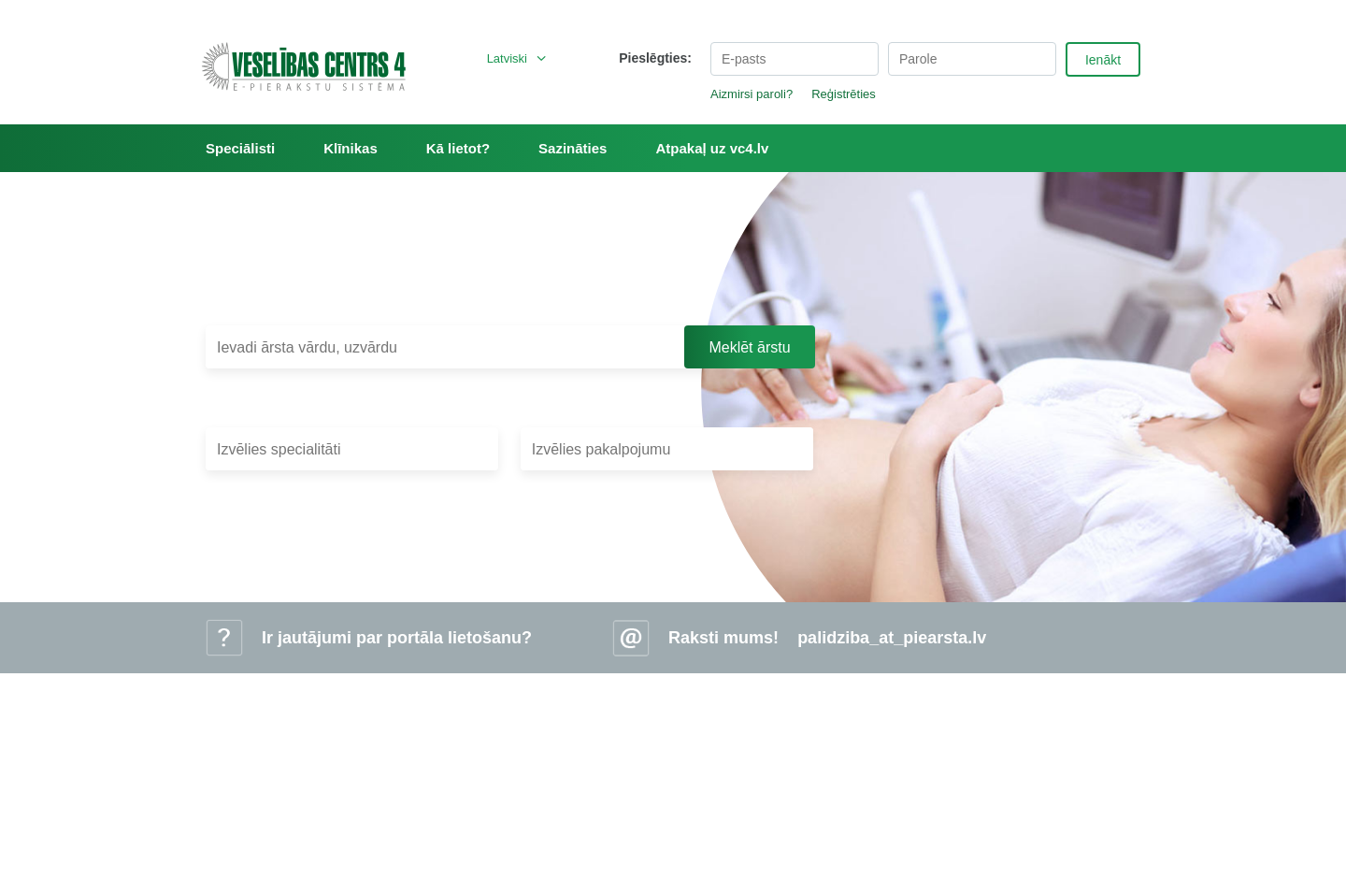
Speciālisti (240, 148)
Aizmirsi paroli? (751, 94)
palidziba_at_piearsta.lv (891, 637)
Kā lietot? (458, 148)
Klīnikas (350, 148)
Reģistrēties (843, 94)
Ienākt (1103, 59)
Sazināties (572, 148)
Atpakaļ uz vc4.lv (711, 148)
